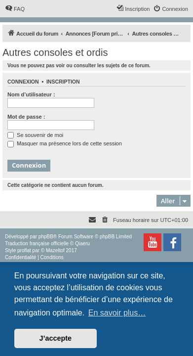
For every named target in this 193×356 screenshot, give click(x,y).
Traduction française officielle (37, 243)
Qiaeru (82, 243)
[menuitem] (15, 9)
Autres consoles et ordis (55, 52)
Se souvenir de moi (35, 135)
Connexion (23, 82)
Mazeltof (55, 250)
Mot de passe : (26, 117)
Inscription (63, 82)
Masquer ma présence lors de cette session (64, 143)
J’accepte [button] (55, 338)
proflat (24, 250)
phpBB (46, 236)
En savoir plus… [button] (117, 313)
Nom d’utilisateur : (31, 94)
